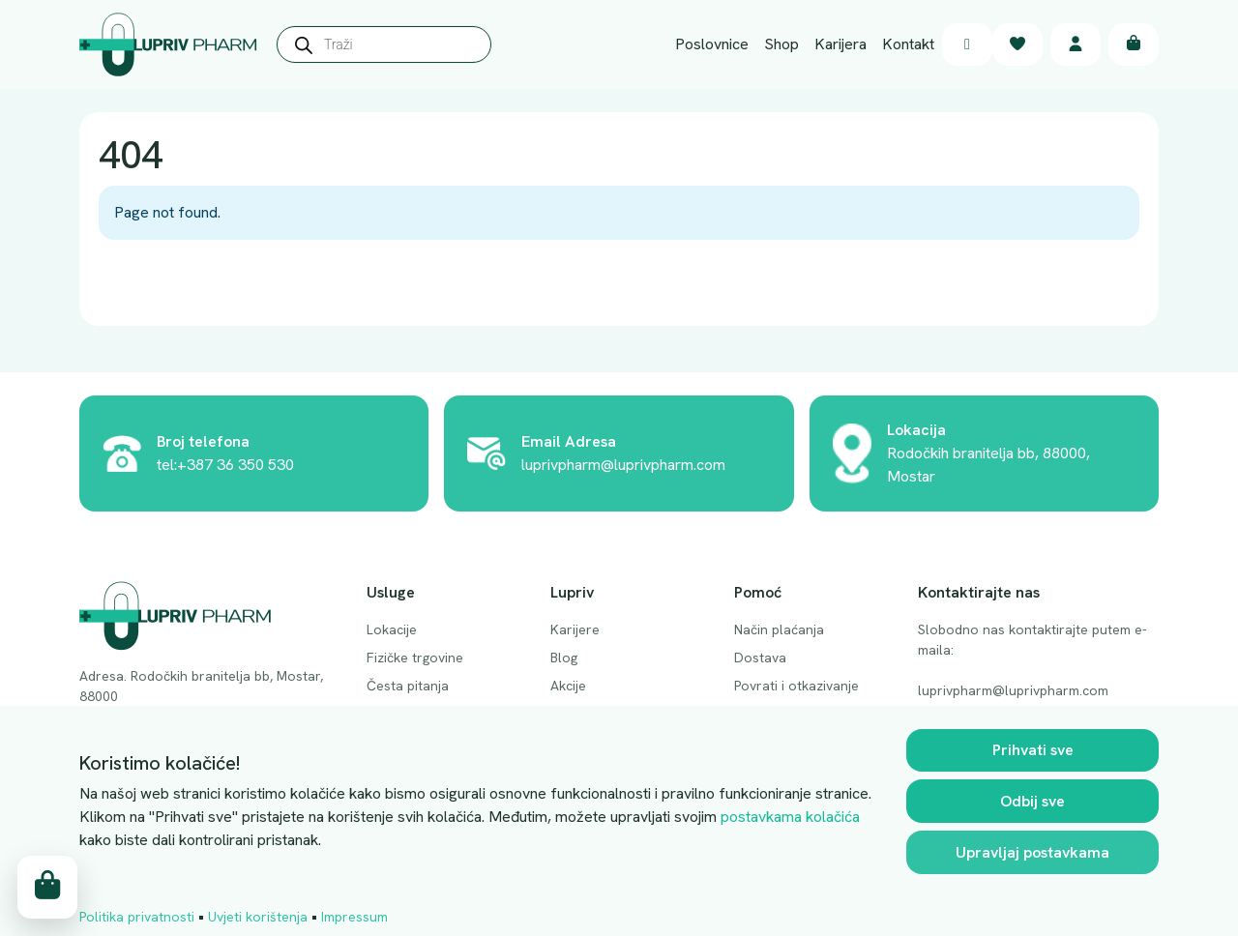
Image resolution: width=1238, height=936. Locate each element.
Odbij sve (1032, 802)
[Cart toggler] (1133, 45)
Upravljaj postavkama (1032, 853)
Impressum (354, 917)
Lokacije (392, 629)
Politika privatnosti (136, 917)
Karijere (575, 629)
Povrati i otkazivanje (796, 685)
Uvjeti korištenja (258, 917)
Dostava (760, 657)
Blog (563, 657)
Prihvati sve (1033, 751)
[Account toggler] (1075, 45)
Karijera (840, 44)
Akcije (568, 685)
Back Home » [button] (160, 284)
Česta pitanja (408, 685)
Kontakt (908, 44)
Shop (781, 44)
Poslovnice (712, 44)
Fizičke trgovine (415, 657)
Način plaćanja (779, 629)
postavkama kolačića (790, 817)
